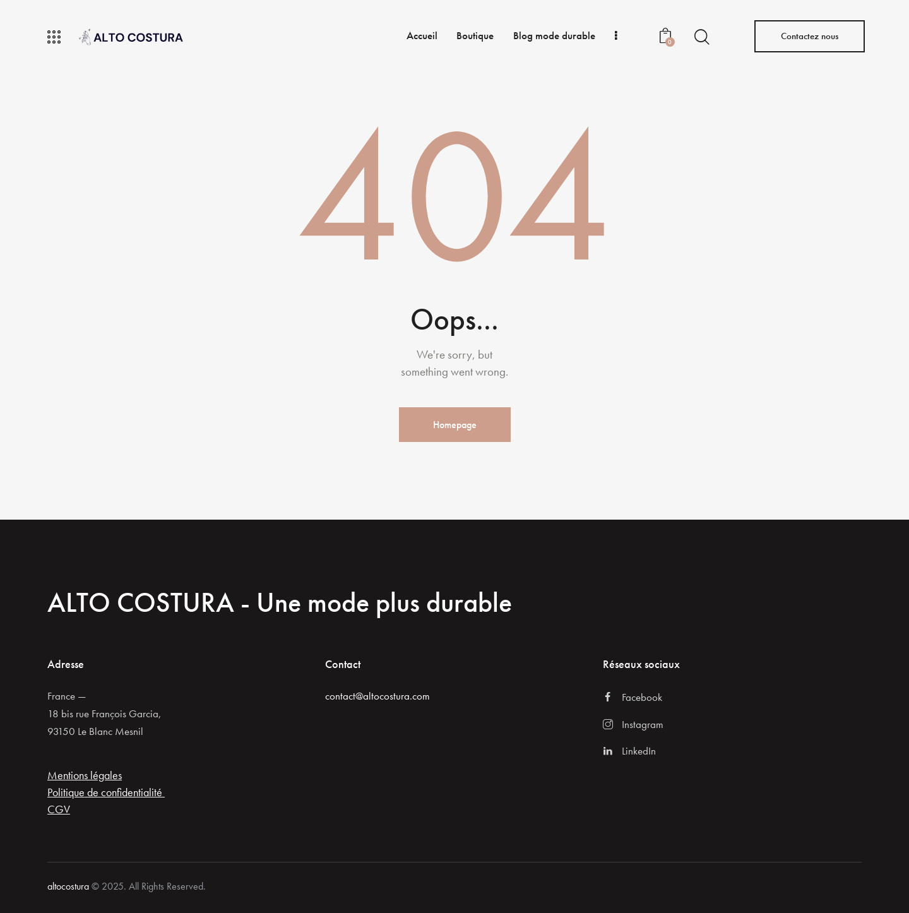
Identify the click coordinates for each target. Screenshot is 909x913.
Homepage (455, 424)
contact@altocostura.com (377, 696)
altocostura (68, 886)
